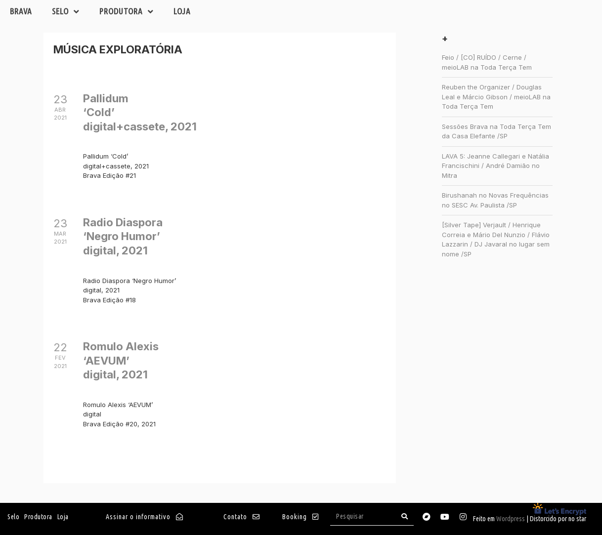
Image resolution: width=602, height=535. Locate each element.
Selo (66, 11)
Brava (21, 11)
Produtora (126, 11)
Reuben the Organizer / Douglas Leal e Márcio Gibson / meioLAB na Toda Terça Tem (496, 96)
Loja (182, 11)
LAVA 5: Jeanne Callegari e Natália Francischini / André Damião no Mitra (495, 165)
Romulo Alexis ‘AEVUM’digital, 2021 (121, 360)
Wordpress (510, 519)
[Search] (405, 516)
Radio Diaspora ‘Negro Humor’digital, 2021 (123, 236)
